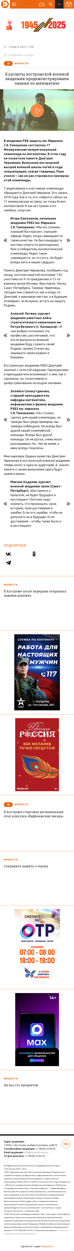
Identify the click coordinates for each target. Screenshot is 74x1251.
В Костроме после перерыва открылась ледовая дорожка (35, 593)
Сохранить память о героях (26, 866)
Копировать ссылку (18, 55)
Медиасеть (47, 1246)
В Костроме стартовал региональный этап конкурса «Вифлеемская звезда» (33, 814)
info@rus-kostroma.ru (36, 1152)
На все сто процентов (21, 1085)
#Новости (21, 63)
